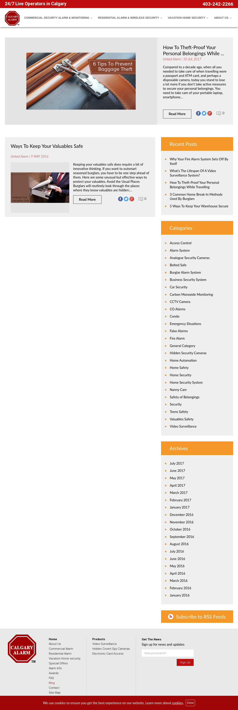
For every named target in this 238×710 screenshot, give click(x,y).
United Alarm (172, 59)
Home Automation (183, 360)
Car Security (179, 287)
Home (53, 639)
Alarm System (180, 250)
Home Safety (179, 368)
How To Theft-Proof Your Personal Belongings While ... (194, 50)
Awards (54, 673)
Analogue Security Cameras (190, 258)
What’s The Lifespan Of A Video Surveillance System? (193, 173)
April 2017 (177, 485)
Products (98, 639)
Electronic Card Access (108, 653)
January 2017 (180, 507)
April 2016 (177, 573)
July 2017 (177, 463)
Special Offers (58, 663)
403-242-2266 (217, 4)
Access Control (181, 243)
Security (176, 404)
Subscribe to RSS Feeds (201, 616)
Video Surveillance (183, 426)
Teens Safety (179, 412)
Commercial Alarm (61, 649)
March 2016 (179, 581)
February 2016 (180, 588)
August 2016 (179, 544)
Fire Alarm (177, 338)
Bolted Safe (178, 265)
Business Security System (188, 280)
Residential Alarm (60, 653)
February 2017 (180, 500)
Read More (177, 114)
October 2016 (180, 529)
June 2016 (177, 559)
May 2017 (177, 478)
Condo (174, 316)
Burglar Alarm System (185, 272)
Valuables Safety (182, 419)
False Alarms (179, 331)
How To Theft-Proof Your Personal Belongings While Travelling (194, 184)
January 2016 (180, 595)
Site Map (55, 692)
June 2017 (177, 471)
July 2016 (177, 551)
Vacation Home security (64, 658)
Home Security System (186, 382)
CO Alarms (177, 309)
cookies (177, 703)
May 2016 (177, 566)
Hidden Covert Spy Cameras (111, 649)
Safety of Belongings (185, 397)
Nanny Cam (178, 390)
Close (190, 702)
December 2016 (181, 515)
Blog (52, 683)
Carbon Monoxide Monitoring (191, 294)
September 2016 (182, 537)
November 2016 (182, 522)
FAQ (51, 678)
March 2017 (179, 493)
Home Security (181, 375)
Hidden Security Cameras (188, 353)
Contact (54, 688)
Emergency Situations (185, 324)
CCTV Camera (180, 302)
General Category (182, 346)
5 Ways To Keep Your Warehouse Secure (199, 206)
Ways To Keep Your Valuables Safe (47, 146)
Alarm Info (55, 668)
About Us (55, 644)
